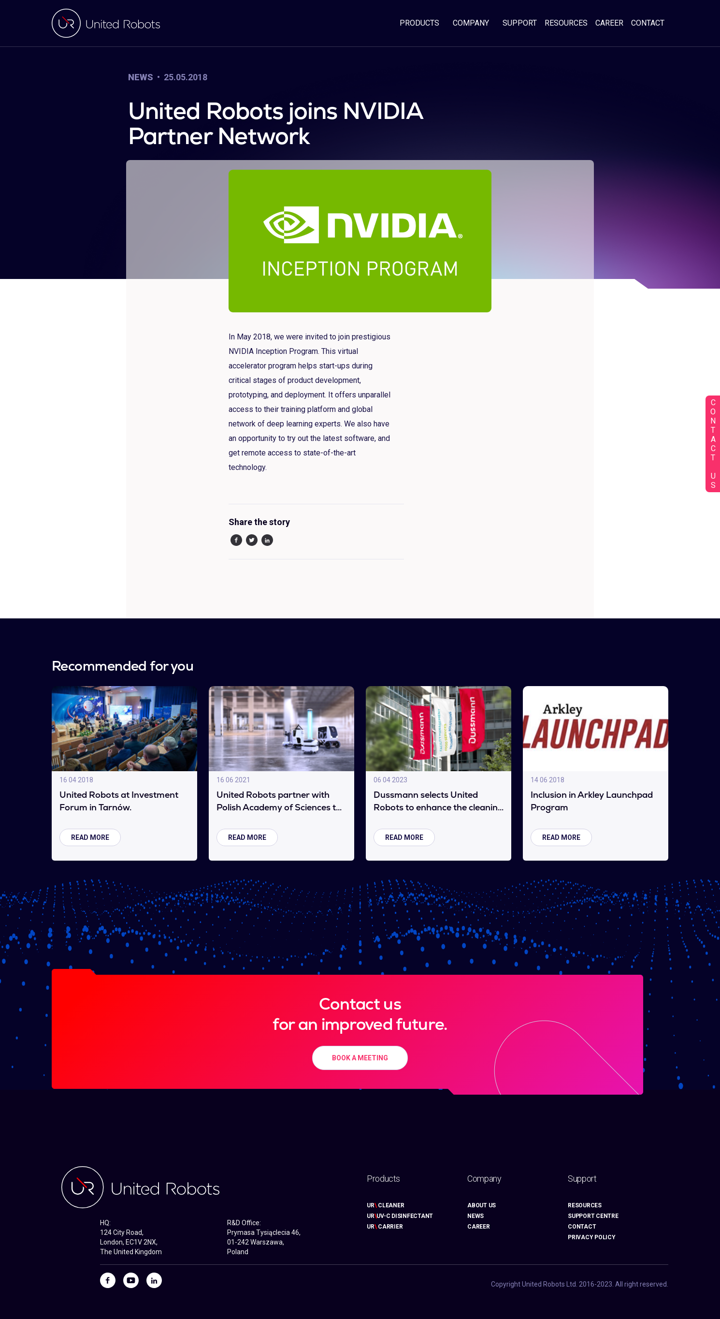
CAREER (609, 23)
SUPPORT (520, 23)
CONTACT (647, 23)
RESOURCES (566, 23)
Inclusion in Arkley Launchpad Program (592, 801)
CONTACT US (713, 444)
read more (90, 837)
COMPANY (471, 23)
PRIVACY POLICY (592, 1237)
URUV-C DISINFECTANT (400, 1216)
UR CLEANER (385, 1205)
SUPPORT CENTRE (593, 1216)
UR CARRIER (385, 1226)
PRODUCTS (419, 23)
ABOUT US (481, 1205)
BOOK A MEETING (360, 1058)
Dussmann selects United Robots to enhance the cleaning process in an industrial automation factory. (438, 801)
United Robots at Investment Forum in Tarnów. (118, 801)
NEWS (475, 1216)
